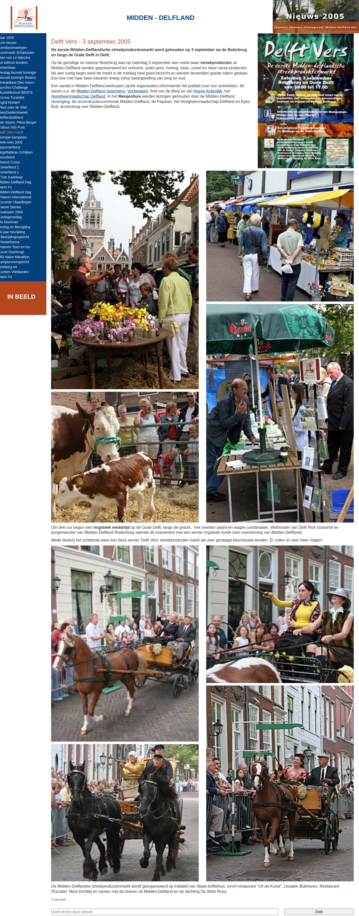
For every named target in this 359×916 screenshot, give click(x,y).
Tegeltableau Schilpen (19, 152)
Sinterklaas (10, 68)
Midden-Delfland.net (77, 908)
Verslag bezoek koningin (21, 73)
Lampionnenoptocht (17, 262)
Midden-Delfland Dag (18, 182)
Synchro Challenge (16, 87)
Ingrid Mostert (12, 102)
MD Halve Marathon (17, 257)
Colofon (105, 908)
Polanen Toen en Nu (18, 247)
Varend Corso (12, 162)
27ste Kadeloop (14, 177)
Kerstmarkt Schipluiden (20, 53)
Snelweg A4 (11, 267)
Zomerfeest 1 (12, 172)
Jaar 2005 (9, 38)
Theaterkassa (12, 242)
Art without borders (16, 63)
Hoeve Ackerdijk (211, 91)
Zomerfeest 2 (12, 167)
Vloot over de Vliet (16, 107)
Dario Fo (8, 187)
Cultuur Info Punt (15, 127)
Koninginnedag (13, 217)
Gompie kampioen (16, 137)
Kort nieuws (11, 43)
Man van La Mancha (18, 58)
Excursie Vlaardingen (18, 202)
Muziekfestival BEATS (19, 92)
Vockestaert (141, 91)
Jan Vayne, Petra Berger (21, 122)
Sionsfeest (10, 157)
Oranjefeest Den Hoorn (20, 82)
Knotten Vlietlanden (17, 272)
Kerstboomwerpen (16, 48)
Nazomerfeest (13, 147)
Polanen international (18, 197)
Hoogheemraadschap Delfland (81, 96)
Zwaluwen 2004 (14, 212)
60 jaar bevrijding (15, 232)
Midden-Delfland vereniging (104, 91)
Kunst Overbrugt (14, 252)
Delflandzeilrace (14, 117)
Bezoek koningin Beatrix (20, 77)
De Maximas (11, 222)
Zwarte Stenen (13, 207)
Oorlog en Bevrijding (18, 227)
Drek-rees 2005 (14, 142)
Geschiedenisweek (16, 112)
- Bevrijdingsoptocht (17, 237)
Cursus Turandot (15, 97)
